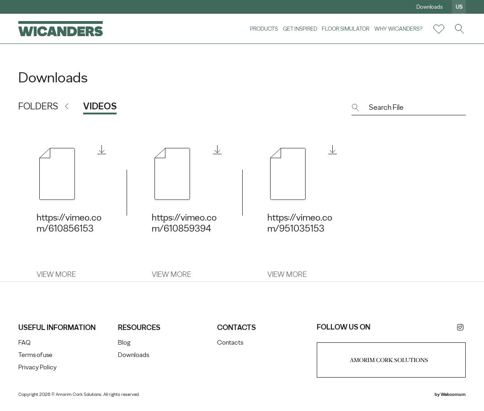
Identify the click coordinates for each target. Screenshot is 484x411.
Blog (124, 342)
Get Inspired (300, 28)
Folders (38, 106)
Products (264, 28)
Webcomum (453, 394)
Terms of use (35, 355)
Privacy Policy (37, 367)
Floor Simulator (345, 28)
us (459, 7)
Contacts (230, 342)
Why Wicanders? (398, 28)
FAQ (24, 342)
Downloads (429, 7)
